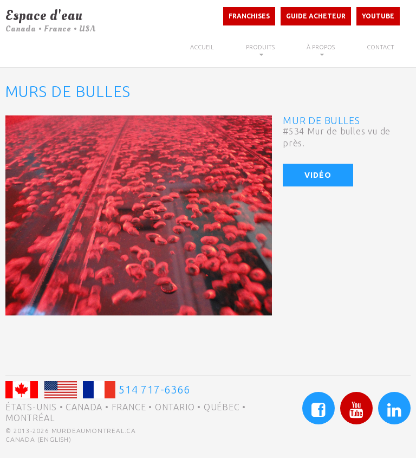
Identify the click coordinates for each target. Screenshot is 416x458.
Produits (260, 47)
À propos (321, 47)
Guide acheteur (316, 16)
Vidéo (318, 175)
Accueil (202, 47)
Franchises (249, 16)
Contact (380, 47)
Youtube (378, 16)
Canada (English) (38, 439)
